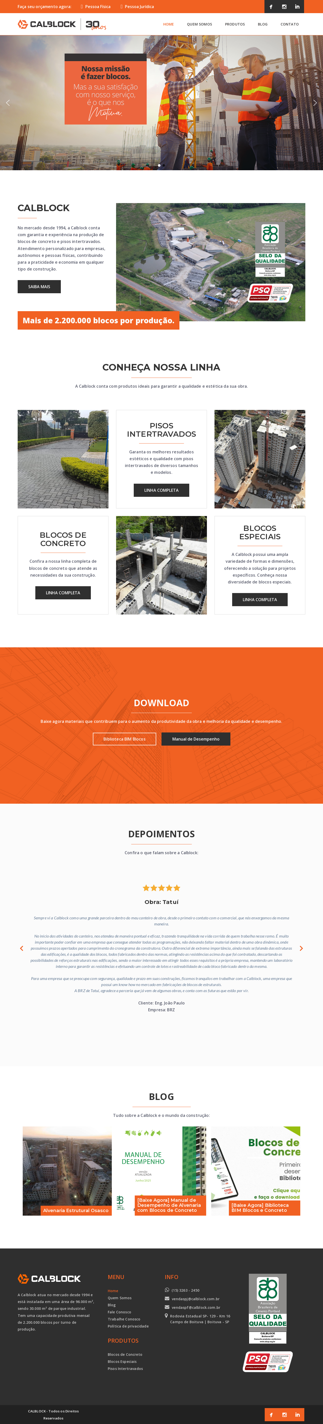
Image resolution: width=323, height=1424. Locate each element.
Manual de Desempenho (196, 739)
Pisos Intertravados (125, 1368)
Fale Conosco (119, 1312)
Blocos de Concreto (125, 1354)
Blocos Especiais (122, 1361)
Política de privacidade (128, 1326)
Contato (290, 24)
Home (168, 24)
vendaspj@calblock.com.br (196, 1298)
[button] (8, 103)
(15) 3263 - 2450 (185, 1290)
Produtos (235, 24)
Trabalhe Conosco (124, 1319)
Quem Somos (199, 24)
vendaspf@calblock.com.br (196, 1307)
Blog (262, 24)
